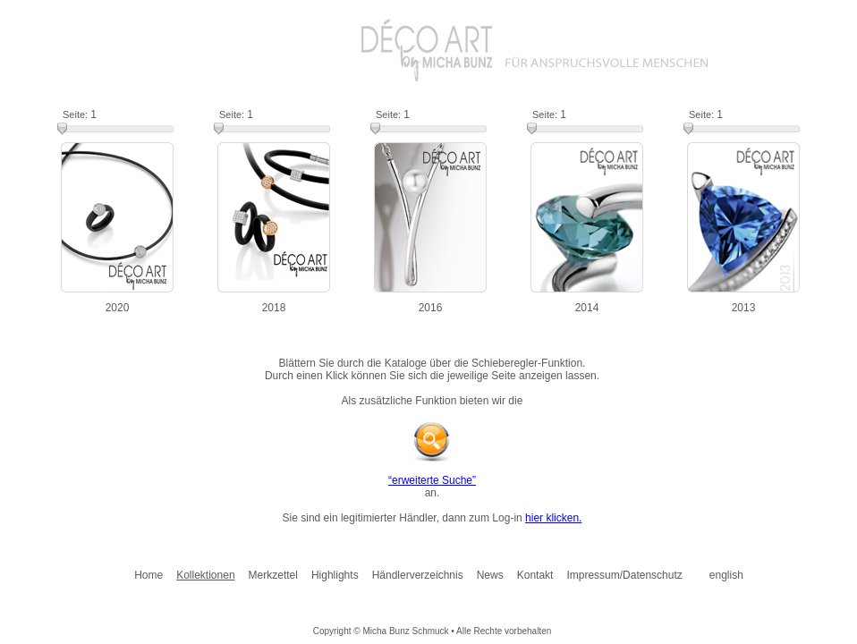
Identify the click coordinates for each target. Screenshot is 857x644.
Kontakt (535, 575)
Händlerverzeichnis (417, 575)
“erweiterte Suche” (432, 480)
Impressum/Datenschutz (624, 575)
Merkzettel (273, 575)
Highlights (335, 575)
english (726, 575)
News (490, 575)
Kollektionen (205, 575)
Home (148, 575)
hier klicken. (553, 518)
